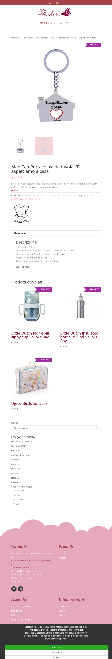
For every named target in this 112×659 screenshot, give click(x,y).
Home (14, 37)
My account (65, 606)
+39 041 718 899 (21, 567)
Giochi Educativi (19, 445)
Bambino (15, 464)
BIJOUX (14, 473)
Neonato (15, 477)
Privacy (15, 615)
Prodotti (62, 553)
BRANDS (15, 459)
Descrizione (20, 233)
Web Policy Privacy (21, 620)
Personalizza (56, 652)
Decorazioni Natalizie (21, 441)
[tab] (56, 233)
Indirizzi (62, 615)
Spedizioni (16, 611)
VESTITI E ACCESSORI (27, 37)
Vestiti (16, 504)
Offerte (62, 558)
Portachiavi (43, 37)
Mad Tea (40, 195)
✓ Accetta (56, 647)
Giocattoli (16, 450)
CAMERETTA (17, 482)
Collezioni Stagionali (21, 455)
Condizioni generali (21, 606)
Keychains (16, 198)
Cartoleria (18, 495)
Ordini (61, 611)
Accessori (88, 195)
